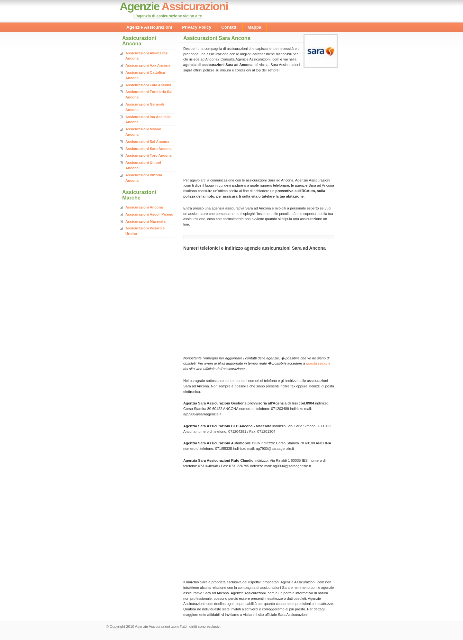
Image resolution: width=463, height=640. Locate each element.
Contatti (229, 27)
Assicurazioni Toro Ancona (148, 155)
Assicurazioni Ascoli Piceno (149, 214)
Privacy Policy (196, 27)
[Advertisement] (237, 124)
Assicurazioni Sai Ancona (147, 142)
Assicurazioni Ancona (144, 207)
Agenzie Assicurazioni (149, 27)
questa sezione (318, 363)
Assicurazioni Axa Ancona (147, 65)
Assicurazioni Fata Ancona (148, 85)
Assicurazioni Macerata (145, 221)
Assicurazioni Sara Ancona (148, 149)
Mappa (254, 27)
